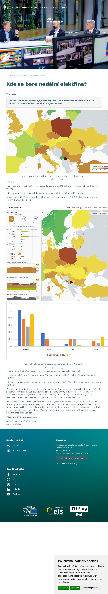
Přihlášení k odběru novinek (72, 458)
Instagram (68, 32)
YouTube (79, 32)
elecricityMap (57, 179)
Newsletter (100, 32)
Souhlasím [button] (63, 588)
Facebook (54, 32)
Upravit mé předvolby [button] (90, 588)
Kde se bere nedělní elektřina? (32, 76)
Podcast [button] (89, 32)
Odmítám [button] (75, 588)
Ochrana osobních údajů (67, 463)
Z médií (12, 76)
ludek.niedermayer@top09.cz (76, 453)
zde (38, 417)
